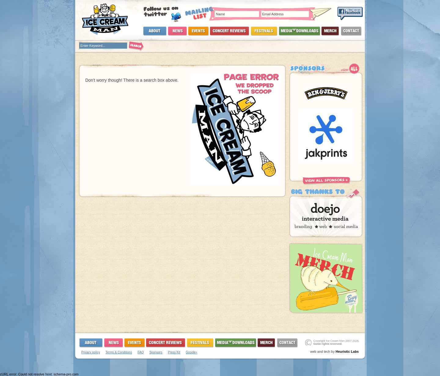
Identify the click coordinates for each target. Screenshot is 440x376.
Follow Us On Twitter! (162, 13)
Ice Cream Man (109, 19)
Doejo (326, 214)
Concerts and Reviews (230, 31)
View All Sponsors (326, 181)
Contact (351, 31)
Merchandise (330, 31)
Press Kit (174, 352)
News (177, 31)
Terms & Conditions (118, 352)
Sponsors (155, 352)
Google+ (191, 352)
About (155, 31)
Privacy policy (90, 352)
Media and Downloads (300, 31)
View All (350, 68)
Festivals (264, 31)
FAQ (141, 352)
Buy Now (326, 278)
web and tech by (334, 351)
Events (198, 31)
